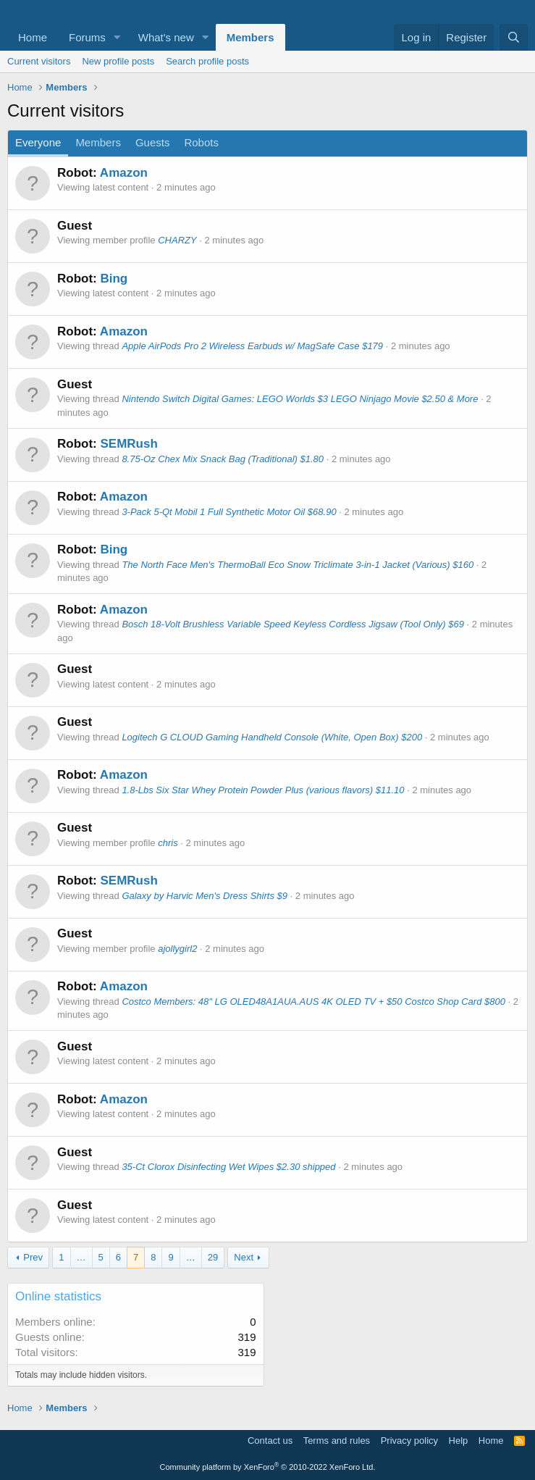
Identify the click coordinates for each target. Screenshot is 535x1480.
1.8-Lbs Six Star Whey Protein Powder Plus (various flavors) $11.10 (263, 790)
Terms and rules (336, 1440)
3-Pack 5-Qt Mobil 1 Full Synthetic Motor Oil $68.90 (229, 511)
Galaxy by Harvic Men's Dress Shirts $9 (204, 895)
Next (243, 1257)
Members (250, 37)
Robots (201, 142)
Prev (33, 1257)
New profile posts (118, 61)
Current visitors (38, 61)
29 (213, 1257)
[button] (117, 37)
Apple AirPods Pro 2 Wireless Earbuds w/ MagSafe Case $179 (252, 345)
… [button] (81, 1257)
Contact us (270, 1440)
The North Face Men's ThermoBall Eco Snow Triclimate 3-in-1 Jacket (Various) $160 (297, 564)
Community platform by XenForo (268, 1467)
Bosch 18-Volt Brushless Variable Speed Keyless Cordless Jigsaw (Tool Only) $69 (293, 624)
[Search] (514, 37)
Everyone (38, 142)
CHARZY (177, 240)
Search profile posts (207, 61)
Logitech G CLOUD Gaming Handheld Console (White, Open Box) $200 (272, 737)
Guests (152, 142)
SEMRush (128, 444)
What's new (166, 37)
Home (32, 37)
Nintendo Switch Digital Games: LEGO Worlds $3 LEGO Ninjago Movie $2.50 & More (300, 398)
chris (167, 842)
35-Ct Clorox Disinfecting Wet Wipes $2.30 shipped (228, 1166)
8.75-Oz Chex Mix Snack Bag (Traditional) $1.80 (223, 458)
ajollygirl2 (177, 948)
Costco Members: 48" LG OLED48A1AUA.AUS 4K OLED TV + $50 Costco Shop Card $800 (313, 1001)
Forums (87, 37)
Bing (113, 278)
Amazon (124, 173)
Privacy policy (409, 1440)
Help (458, 1440)
